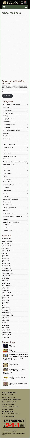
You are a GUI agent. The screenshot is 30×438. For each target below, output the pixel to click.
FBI (4, 141)
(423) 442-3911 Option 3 (13, 414)
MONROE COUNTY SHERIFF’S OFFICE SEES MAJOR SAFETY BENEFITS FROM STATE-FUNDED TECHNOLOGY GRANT (15, 357)
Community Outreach (9, 124)
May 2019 (6, 305)
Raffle (5, 193)
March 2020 (6, 290)
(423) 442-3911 (11, 402)
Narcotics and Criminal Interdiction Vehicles (15, 162)
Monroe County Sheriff (9, 156)
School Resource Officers (10, 199)
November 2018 (7, 312)
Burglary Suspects (8, 118)
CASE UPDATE (13, 364)
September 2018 (8, 315)
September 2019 (8, 295)
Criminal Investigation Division (11, 130)
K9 (4, 150)
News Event (6, 170)
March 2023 (6, 251)
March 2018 (6, 330)
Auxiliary (5, 116)
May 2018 (6, 325)
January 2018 (7, 335)
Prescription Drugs (8, 184)
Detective (6, 133)
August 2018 (6, 317)
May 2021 (6, 278)
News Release (7, 173)
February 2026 (7, 238)
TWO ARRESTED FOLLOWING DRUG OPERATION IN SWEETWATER (15, 370)
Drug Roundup (7, 136)
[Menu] (15, 7)
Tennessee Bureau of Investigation (13, 216)
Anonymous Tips (8, 113)
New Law (5, 167)
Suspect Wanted (8, 213)
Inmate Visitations (8, 147)
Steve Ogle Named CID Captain (18, 383)
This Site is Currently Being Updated (17, 377)
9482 (10, 350)
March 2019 (6, 307)
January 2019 (7, 310)
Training (5, 219)
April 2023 (6, 248)
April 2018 (6, 327)
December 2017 (7, 337)
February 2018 (7, 332)
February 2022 (7, 265)
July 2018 (6, 320)
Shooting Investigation (9, 207)
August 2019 (6, 298)
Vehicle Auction (7, 225)
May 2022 (6, 258)
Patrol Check (7, 179)
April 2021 (6, 280)
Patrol (5, 176)
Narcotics (6, 159)
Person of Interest (8, 182)
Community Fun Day (9, 121)
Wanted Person (7, 230)
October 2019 (7, 293)
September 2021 (8, 273)
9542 (10, 345)
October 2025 (7, 246)
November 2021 (7, 270)
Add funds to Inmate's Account (11, 104)
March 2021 (6, 283)
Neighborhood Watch (9, 164)
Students (5, 210)
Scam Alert (6, 196)
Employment (6, 139)
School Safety (7, 202)
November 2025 (7, 243)
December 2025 (7, 241)
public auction (7, 190)
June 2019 (6, 303)
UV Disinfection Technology (11, 222)
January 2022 (7, 268)
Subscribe (7, 96)
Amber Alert (6, 107)
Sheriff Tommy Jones (9, 205)
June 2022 (6, 256)
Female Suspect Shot (9, 144)
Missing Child (7, 153)
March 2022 (6, 263)
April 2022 (6, 261)
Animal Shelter (7, 110)
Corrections (6, 127)
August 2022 (6, 253)
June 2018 (6, 322)
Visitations (6, 228)
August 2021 (6, 275)
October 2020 (7, 285)
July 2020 (6, 288)
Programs (6, 187)
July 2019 (6, 300)
